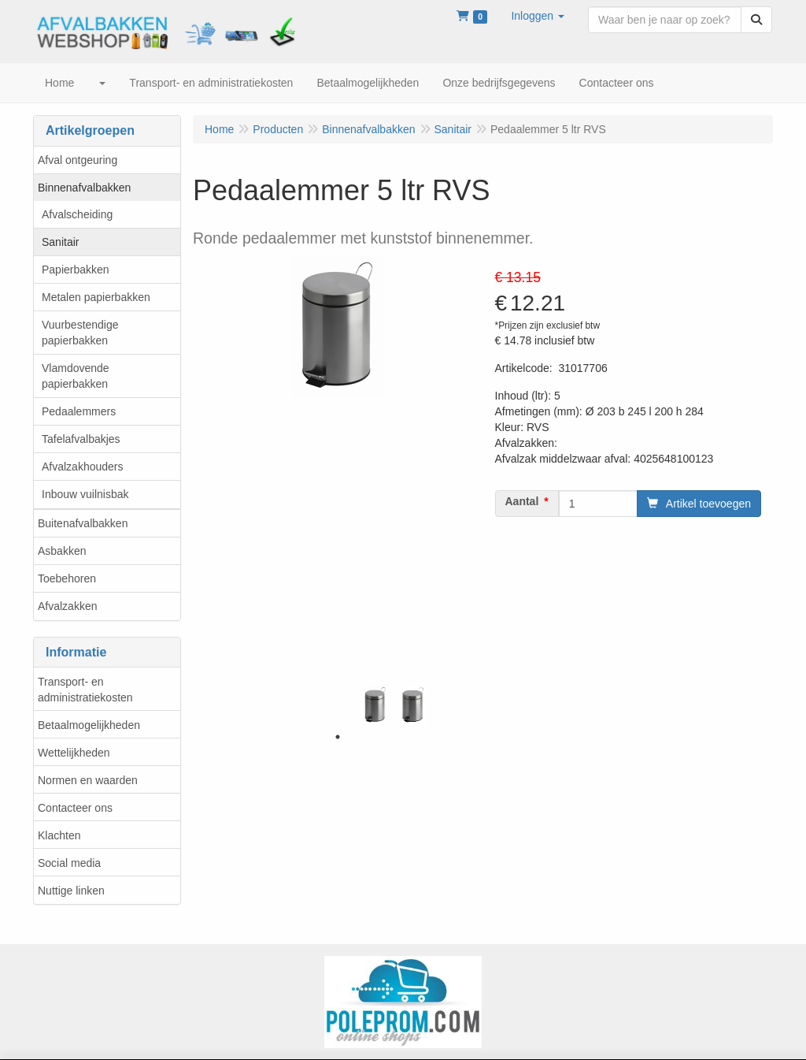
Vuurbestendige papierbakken (80, 332)
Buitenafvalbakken (83, 523)
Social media (69, 863)
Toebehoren (67, 578)
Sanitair (60, 242)
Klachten (59, 835)
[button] (537, 16)
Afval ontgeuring (77, 160)
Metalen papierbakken (96, 297)
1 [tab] (338, 737)
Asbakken (62, 551)
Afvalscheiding (77, 214)
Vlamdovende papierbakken (75, 376)
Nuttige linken (71, 890)
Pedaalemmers (79, 411)
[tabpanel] (375, 705)
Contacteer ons (75, 808)
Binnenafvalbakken (84, 187)
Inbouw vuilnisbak (85, 494)
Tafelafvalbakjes (81, 439)
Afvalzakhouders (83, 466)
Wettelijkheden (74, 752)
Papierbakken (75, 269)
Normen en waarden (88, 780)
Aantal (522, 501)
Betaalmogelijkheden (89, 725)
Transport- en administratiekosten (85, 689)
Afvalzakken (67, 606)
